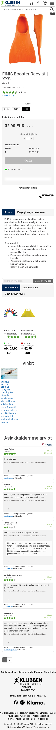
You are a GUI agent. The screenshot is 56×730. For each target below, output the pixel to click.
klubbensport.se (10, 650)
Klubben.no (21, 719)
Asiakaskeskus (8, 672)
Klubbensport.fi (15, 716)
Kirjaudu (38, 3)
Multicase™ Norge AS (33, 727)
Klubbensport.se (41, 716)
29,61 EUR (34, 152)
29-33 (25, 109)
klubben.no (8, 478)
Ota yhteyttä (50, 672)
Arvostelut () (8, 95)
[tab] (8, 212)
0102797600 (40, 696)
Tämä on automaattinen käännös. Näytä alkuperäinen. (25, 462)
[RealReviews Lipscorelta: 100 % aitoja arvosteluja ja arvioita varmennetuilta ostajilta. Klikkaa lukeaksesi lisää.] (47, 444)
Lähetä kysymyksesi (43, 281)
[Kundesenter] (31, 3)
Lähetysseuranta (25, 672)
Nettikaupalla (13, 727)
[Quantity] (28, 138)
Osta (28, 160)
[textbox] (18, 281)
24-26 (6, 109)
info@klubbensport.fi (20, 696)
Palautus (38, 672)
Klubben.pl (43, 719)
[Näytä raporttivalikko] (49, 470)
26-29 (16, 109)
